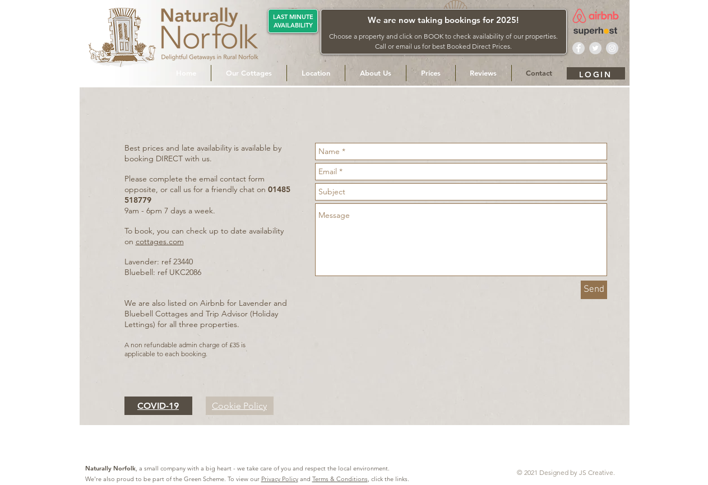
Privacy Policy (279, 479)
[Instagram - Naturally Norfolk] (612, 48)
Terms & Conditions (340, 479)
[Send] (594, 290)
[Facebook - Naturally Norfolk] (578, 48)
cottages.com (160, 241)
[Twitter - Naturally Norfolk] (595, 48)
